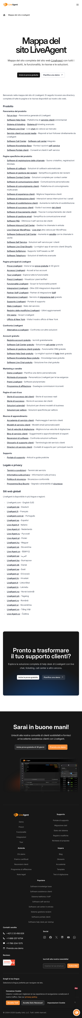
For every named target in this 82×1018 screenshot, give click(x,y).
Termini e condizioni (16, 470)
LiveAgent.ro (13, 600)
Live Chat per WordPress (18, 230)
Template (61, 869)
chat (33, 129)
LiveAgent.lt (12, 582)
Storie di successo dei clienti (20, 396)
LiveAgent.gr (13, 574)
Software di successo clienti (20, 207)
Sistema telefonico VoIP (41, 896)
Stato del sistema (61, 830)
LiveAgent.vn (13, 609)
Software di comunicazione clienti (23, 182)
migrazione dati (47, 297)
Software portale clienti (41, 917)
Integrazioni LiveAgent (17, 288)
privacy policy (31, 997)
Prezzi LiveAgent (15, 279)
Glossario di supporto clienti (20, 442)
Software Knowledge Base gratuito (23, 358)
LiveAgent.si (13, 605)
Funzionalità (21, 832)
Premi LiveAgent (14, 381)
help (57, 353)
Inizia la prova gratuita (28, 75)
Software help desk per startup (41, 922)
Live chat (36, 230)
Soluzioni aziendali (16, 405)
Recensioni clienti (21, 864)
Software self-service (41, 902)
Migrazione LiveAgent (17, 297)
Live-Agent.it (13, 525)
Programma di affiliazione (19, 386)
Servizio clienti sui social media (21, 133)
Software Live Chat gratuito (19, 362)
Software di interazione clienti (21, 198)
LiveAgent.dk (13, 565)
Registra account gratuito (19, 340)
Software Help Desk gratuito (20, 353)
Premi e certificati (21, 859)
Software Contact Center (18, 177)
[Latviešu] (76, 988)
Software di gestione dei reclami (22, 173)
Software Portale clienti (17, 150)
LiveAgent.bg (13, 560)
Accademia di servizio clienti (20, 420)
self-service (54, 145)
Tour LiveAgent (14, 275)
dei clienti (56, 207)
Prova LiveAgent (14, 266)
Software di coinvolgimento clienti (23, 186)
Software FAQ (13, 221)
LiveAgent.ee (13, 569)
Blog (61, 854)
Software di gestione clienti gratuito (23, 349)
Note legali (21, 874)
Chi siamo (11, 315)
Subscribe (73, 966)
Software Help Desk (16, 120)
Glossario (60, 859)
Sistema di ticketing (16, 124)
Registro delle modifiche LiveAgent (23, 310)
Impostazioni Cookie (56, 1003)
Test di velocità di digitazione (20, 429)
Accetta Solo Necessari (33, 1003)
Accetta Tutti (12, 1003)
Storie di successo (15, 401)
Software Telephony (16, 255)
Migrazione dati (60, 825)
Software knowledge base (41, 886)
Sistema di (32, 124)
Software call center (37, 141)
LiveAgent (57, 60)
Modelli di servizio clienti (18, 425)
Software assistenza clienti (41, 891)
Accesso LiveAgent (16, 270)
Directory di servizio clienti (19, 447)
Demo (21, 822)
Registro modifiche (60, 835)
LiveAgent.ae (13, 556)
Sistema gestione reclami (41, 912)
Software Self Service (17, 242)
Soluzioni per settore (17, 410)
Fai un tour (12, 115)
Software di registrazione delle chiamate (26, 160)
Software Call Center (16, 141)
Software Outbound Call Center (21, 234)
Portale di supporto (16, 457)
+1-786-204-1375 (14, 943)
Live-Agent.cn (13, 551)
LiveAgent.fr (12, 511)
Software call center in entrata (41, 907)
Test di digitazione (60, 874)
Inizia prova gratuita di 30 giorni (30, 747)
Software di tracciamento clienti (21, 212)
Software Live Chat (16, 129)
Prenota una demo (58, 747)
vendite (52, 234)
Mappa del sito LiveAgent (19, 15)
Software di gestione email (19, 216)
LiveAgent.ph (13, 596)
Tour (21, 842)
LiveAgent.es (13, 520)
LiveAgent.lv (13, 587)
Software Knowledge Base (19, 145)
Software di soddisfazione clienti (22, 203)
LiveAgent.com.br (15, 516)
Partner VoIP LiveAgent (17, 292)
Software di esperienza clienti (21, 194)
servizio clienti (48, 120)
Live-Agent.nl (13, 529)
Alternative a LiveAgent (17, 330)
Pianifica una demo (53, 75)
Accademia (60, 864)
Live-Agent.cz (13, 614)
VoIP (54, 292)
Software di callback (16, 168)
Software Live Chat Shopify (19, 246)
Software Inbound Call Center (21, 225)
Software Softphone (16, 251)
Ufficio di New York (16, 319)
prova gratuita (41, 266)
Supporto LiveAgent (16, 301)
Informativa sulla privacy (18, 475)
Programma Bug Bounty (18, 483)
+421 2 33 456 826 (15, 933)
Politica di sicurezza (16, 479)
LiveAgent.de (13, 507)
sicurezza (57, 483)
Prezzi (21, 827)
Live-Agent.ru (13, 533)
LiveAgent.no (13, 591)
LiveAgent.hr (13, 578)
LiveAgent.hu (13, 542)
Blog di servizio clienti (17, 433)
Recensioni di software (17, 438)
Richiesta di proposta (17, 377)
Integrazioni (21, 837)
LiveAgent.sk (13, 547)
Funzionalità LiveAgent (17, 283)
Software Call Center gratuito (20, 344)
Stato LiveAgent (14, 306)
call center (50, 344)
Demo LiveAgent (14, 373)
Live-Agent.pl (13, 538)
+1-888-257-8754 (14, 938)
